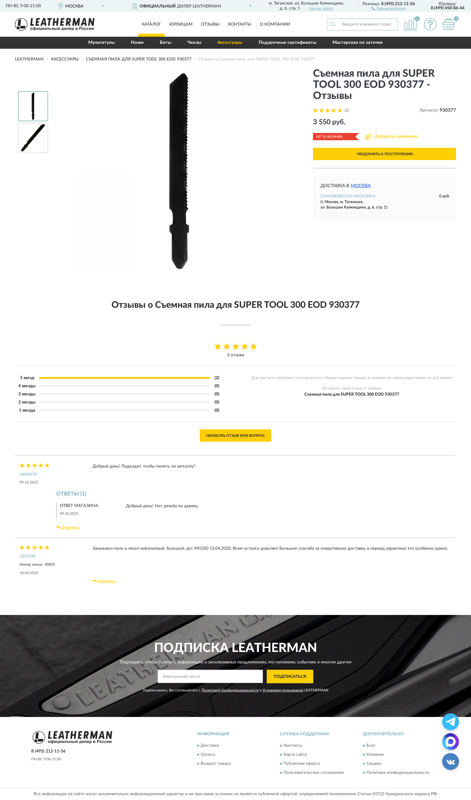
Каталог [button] (151, 24)
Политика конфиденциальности (397, 773)
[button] (389, 8)
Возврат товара (216, 764)
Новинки (375, 755)
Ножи (137, 42)
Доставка (210, 746)
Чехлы (194, 42)
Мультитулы (101, 42)
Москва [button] (361, 186)
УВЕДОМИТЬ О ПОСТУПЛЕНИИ (385, 154)
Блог (371, 746)
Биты (165, 42)
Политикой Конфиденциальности (230, 690)
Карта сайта (295, 755)
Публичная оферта (302, 764)
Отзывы (210, 24)
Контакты (239, 24)
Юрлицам (181, 24)
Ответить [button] (67, 528)
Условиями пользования (283, 690)
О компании (275, 24)
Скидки (373, 764)
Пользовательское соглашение (314, 773)
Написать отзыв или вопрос (235, 435)
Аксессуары (229, 42)
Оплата (208, 755)
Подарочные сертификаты (287, 42)
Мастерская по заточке (358, 42)
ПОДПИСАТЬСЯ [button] (290, 677)
